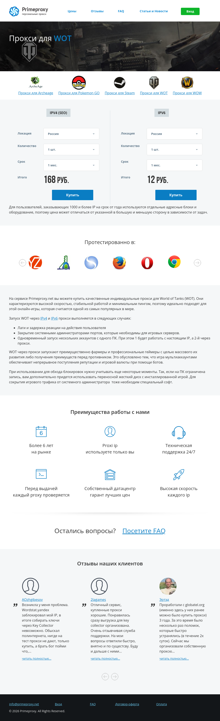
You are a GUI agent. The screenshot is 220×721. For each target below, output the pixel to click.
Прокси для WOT (154, 93)
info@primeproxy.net (24, 704)
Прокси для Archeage (35, 93)
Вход (190, 11)
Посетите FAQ (144, 530)
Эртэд (164, 599)
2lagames (98, 599)
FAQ (121, 11)
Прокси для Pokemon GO (78, 93)
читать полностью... (36, 658)
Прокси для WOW (187, 93)
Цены (72, 11)
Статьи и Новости (154, 11)
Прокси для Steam (120, 93)
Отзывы (97, 11)
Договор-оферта (127, 704)
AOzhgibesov (32, 599)
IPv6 (54, 318)
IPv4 (43, 318)
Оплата (161, 704)
